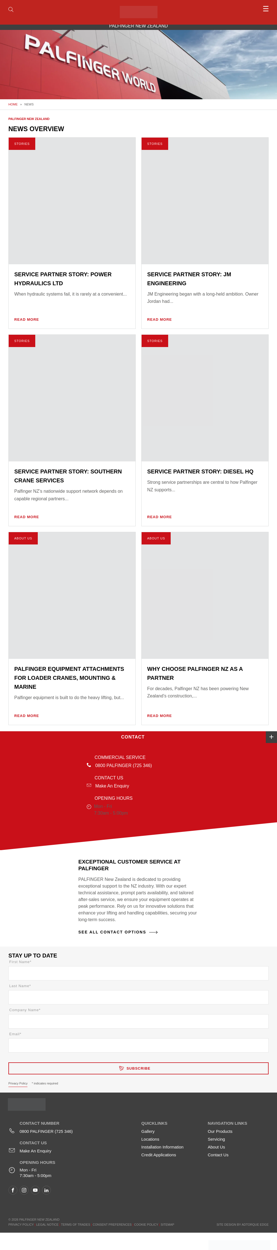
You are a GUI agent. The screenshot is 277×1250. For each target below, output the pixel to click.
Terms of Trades (75, 1224)
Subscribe (138, 1068)
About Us (216, 1147)
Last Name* (20, 986)
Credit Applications (158, 1154)
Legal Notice (47, 1224)
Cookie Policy (146, 1224)
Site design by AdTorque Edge (243, 1224)
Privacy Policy (17, 1083)
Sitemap (167, 1224)
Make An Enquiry (112, 786)
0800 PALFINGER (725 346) (123, 765)
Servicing (216, 1139)
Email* (15, 1034)
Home (13, 104)
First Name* (20, 962)
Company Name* (25, 1010)
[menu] (236, 8)
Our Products (220, 1131)
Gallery (148, 1131)
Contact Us (218, 1154)
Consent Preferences (112, 1224)
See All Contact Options (112, 932)
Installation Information (162, 1147)
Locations (150, 1139)
